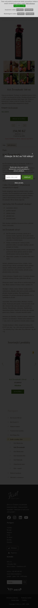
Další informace (30, 3)
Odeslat (27, 177)
